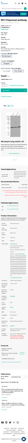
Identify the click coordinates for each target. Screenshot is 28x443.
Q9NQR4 (12, 325)
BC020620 (22, 253)
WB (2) (6, 376)
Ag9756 (15, 243)
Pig (17, 382)
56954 (11, 307)
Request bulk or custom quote (17, 85)
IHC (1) (2, 378)
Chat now (23, 13)
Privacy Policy (13, 428)
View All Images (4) (14, 153)
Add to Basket (6, 90)
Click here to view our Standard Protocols (11, 362)
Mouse (7, 382)
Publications (5, 27)
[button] (24, 439)
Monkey (14, 382)
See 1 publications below (13, 209)
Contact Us (6, 428)
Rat (10, 382)
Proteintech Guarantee (6, 96)
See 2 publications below (13, 205)
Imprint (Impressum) (15, 431)
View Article (4, 397)
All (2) (2, 376)
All (8, 105)
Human (3, 382)
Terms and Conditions (11, 430)
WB (12, 105)
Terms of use (21, 428)
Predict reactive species (16, 277)
